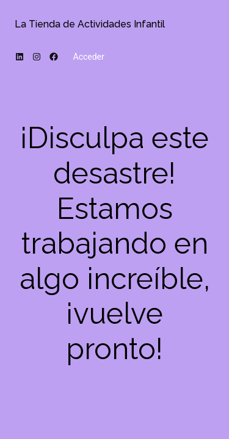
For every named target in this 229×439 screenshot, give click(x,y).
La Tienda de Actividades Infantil (90, 24)
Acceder (88, 57)
